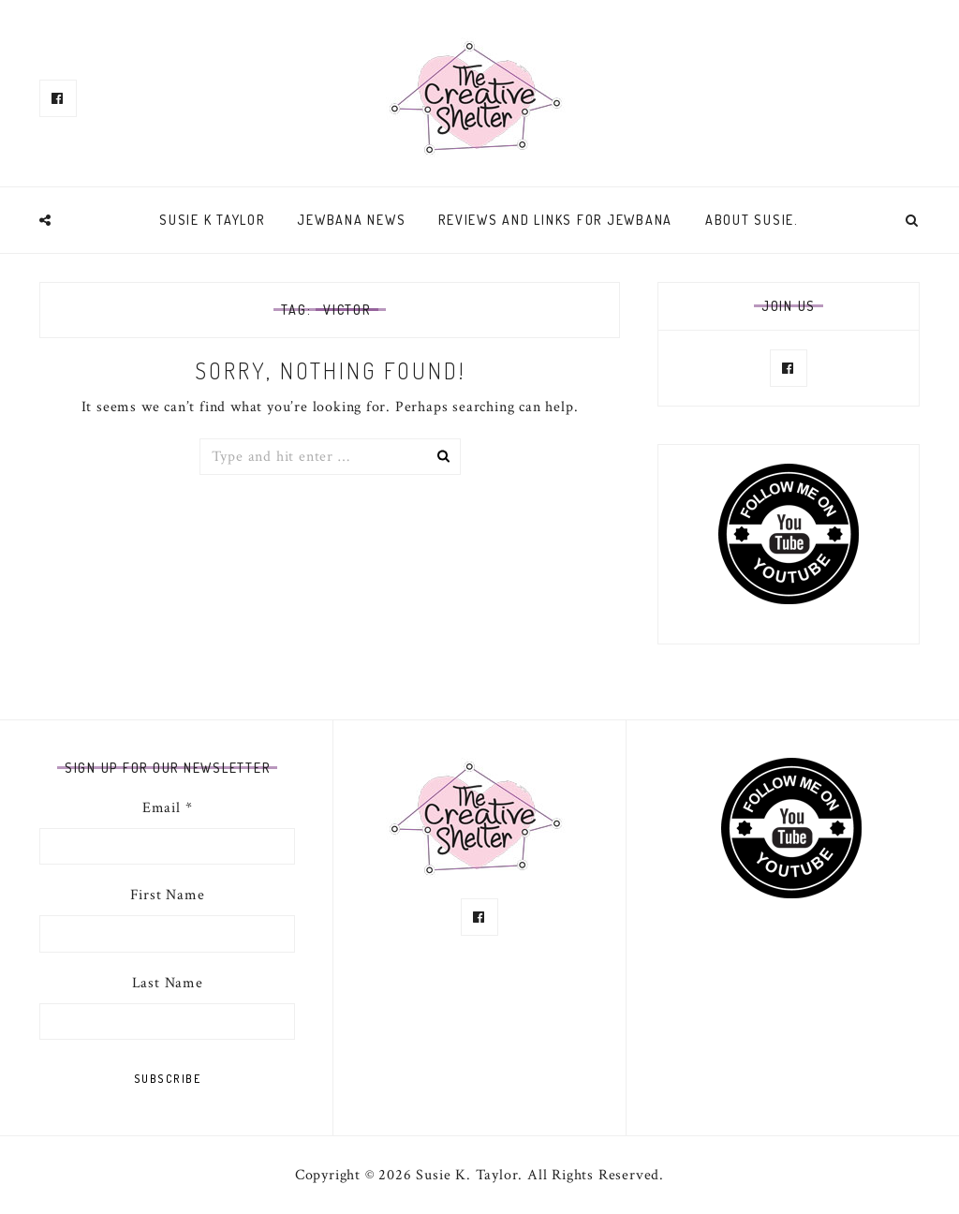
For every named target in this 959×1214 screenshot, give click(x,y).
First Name (167, 895)
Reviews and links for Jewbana (555, 220)
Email (167, 808)
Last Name (167, 983)
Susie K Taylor (212, 220)
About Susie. (752, 220)
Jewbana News (351, 220)
